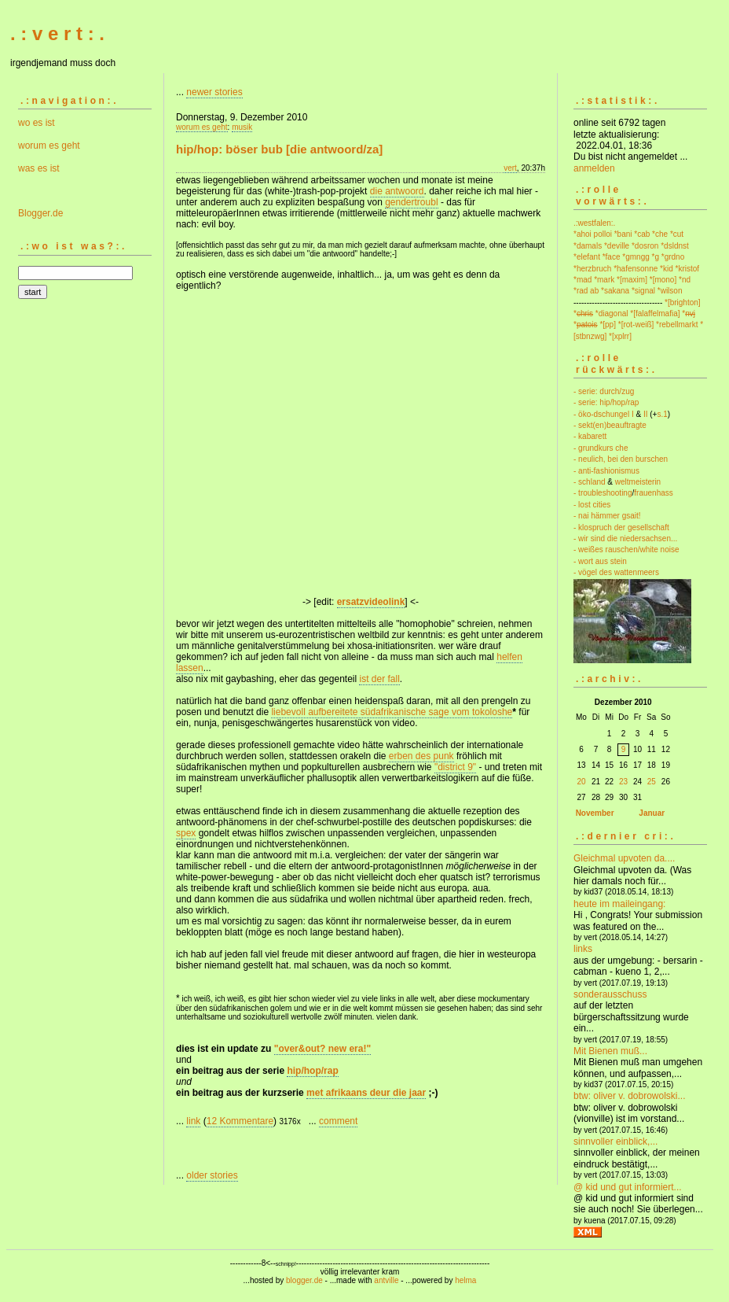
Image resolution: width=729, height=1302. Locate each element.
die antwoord (397, 191)
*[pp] (607, 324)
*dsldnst (675, 246)
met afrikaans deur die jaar (366, 1092)
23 (623, 781)
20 (581, 781)
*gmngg (635, 257)
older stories (211, 1175)
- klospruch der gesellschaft (621, 527)
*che (660, 234)
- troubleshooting (602, 493)
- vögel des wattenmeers (616, 572)
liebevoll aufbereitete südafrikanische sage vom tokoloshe (391, 711)
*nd (685, 279)
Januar (652, 813)
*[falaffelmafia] (655, 313)
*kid (666, 268)
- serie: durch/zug (603, 391)
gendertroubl (411, 202)
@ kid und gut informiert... (627, 1187)
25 (651, 781)
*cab (642, 234)
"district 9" (455, 767)
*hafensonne (636, 268)
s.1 (662, 414)
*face (612, 257)
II (645, 414)
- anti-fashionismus (606, 471)
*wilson (670, 290)
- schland (589, 482)
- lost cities (591, 504)
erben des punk (421, 756)
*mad (582, 279)
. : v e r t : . (57, 33)
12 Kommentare (240, 1121)
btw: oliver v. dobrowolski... (629, 1095)
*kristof (688, 268)
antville (386, 1280)
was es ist (39, 168)
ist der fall (379, 678)
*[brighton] (683, 302)
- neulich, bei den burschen (620, 459)
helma (465, 1280)
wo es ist (36, 122)
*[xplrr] (620, 336)
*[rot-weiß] (636, 324)
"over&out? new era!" (322, 1048)
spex (186, 833)
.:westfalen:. (594, 223)
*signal (643, 290)
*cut (676, 234)
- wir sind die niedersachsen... (625, 538)
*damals (587, 246)
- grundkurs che (600, 448)
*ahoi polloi (592, 234)
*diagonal (611, 313)
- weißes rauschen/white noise (626, 549)
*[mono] (663, 279)
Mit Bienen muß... (610, 1051)
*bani (623, 234)
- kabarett (589, 436)
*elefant (586, 257)
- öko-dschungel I (603, 414)
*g (655, 257)
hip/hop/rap (312, 1070)
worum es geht (49, 145)
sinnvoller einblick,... (615, 1141)
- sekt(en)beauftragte (610, 425)
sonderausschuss (610, 994)
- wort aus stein (600, 561)
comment (338, 1121)
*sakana (615, 290)
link (193, 1121)
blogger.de (304, 1280)
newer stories (214, 92)
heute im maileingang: (619, 903)
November (595, 813)
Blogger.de (40, 213)
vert (510, 168)
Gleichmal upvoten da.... (624, 858)
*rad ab (586, 290)
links (582, 948)
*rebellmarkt (677, 324)
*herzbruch (592, 268)
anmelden (594, 168)
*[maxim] (632, 279)
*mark (604, 279)
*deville (616, 246)
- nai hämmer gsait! (607, 515)
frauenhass (653, 493)
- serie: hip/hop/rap (606, 402)
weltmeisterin (638, 482)
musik (242, 127)
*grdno (672, 257)
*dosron (645, 246)
